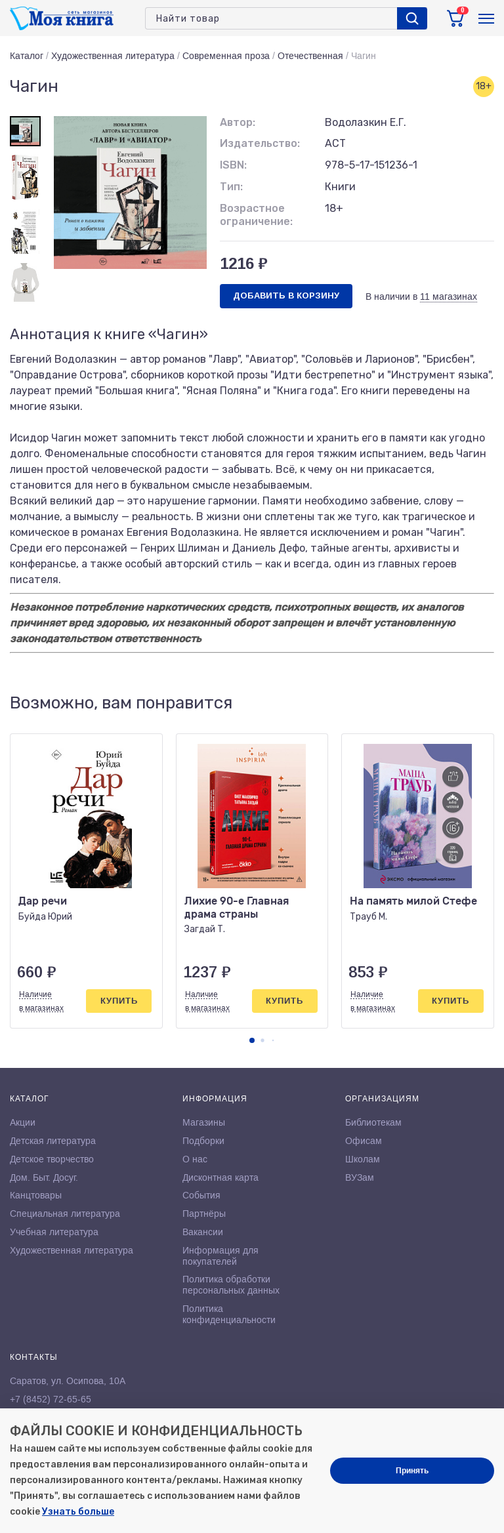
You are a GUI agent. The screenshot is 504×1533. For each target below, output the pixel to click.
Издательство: (260, 143)
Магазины (203, 1122)
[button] (252, 1040)
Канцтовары (36, 1195)
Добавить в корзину (286, 295)
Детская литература (53, 1140)
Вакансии (202, 1232)
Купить (119, 1001)
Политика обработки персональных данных (231, 1285)
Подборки (203, 1140)
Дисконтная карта (220, 1177)
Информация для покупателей (220, 1256)
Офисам (363, 1140)
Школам (362, 1159)
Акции (22, 1122)
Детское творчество (52, 1159)
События (201, 1195)
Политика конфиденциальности (229, 1314)
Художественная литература (113, 56)
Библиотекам (373, 1122)
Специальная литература (65, 1213)
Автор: (237, 122)
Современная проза (226, 56)
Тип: (231, 186)
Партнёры (204, 1213)
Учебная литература (54, 1232)
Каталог (26, 56)
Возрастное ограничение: (256, 215)
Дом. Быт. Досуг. (44, 1177)
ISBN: (233, 165)
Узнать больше (78, 1511)
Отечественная (310, 56)
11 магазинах (448, 296)
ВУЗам (359, 1177)
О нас (194, 1159)
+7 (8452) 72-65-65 (50, 1399)
